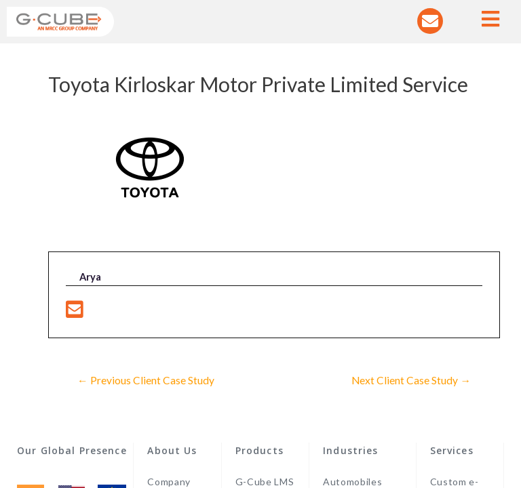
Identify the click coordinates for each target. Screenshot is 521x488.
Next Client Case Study (411, 380)
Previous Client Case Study (145, 380)
